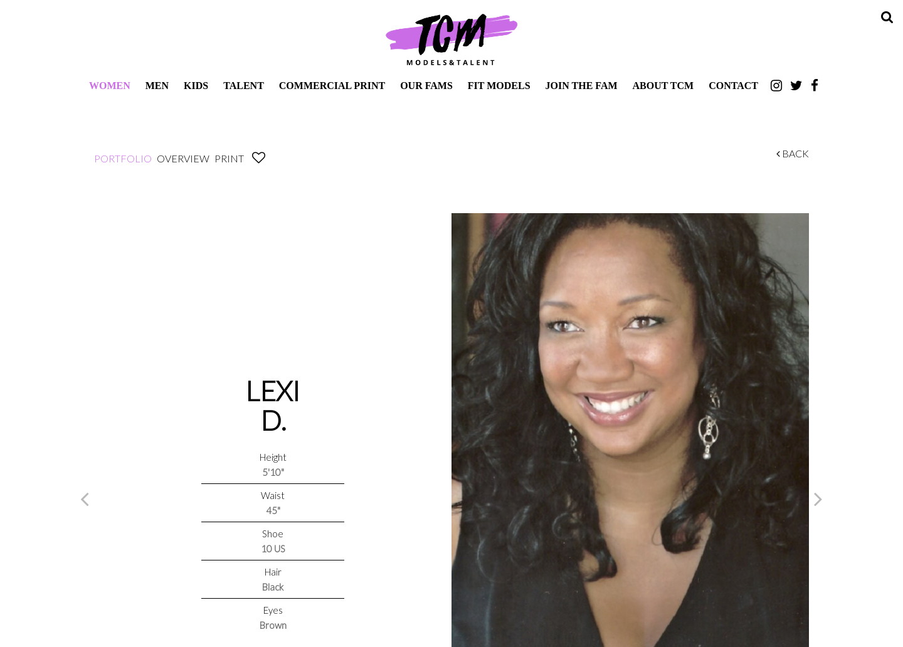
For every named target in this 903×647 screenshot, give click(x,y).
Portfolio (123, 158)
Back (792, 153)
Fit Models (499, 85)
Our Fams (426, 85)
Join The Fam (582, 85)
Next (818, 498)
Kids (196, 85)
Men (157, 85)
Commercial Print (332, 85)
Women (109, 85)
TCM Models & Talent (451, 39)
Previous (84, 498)
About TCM (663, 85)
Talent (243, 85)
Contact (733, 85)
